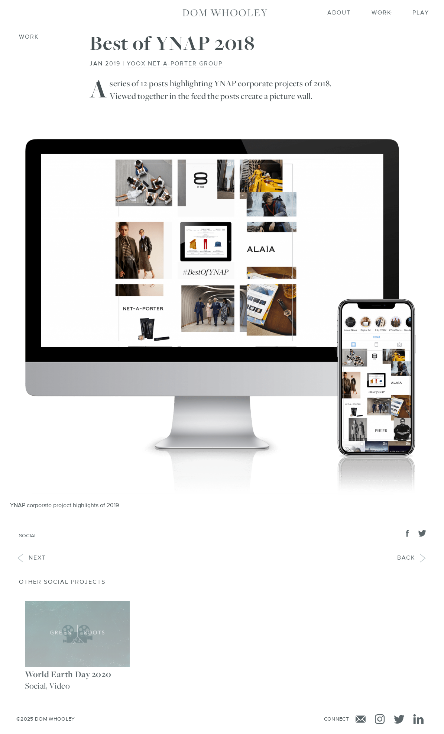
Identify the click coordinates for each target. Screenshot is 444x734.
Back (412, 558)
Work (29, 37)
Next (31, 558)
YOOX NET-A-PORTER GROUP (175, 64)
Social (28, 535)
